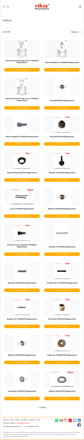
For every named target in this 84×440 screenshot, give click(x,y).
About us (6, 420)
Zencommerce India (22, 436)
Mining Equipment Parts (12, 426)
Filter (6, 32)
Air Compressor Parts (32, 426)
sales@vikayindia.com (23, 423)
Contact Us (32, 420)
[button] (75, 32)
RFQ (38, 420)
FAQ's (12, 420)
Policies (17, 420)
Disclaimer (24, 420)
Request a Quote (22, 70)
